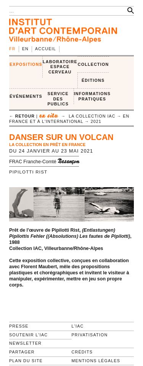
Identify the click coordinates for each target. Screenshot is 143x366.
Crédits (82, 352)
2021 (96, 121)
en (25, 48)
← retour (22, 116)
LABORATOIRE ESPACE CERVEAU (60, 66)
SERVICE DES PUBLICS (58, 98)
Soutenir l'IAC (28, 335)
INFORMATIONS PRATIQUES (92, 96)
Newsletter (25, 343)
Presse (19, 326)
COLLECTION (93, 64)
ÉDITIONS (93, 80)
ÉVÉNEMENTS (26, 96)
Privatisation (90, 335)
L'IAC (78, 326)
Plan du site (26, 360)
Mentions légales (96, 360)
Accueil (45, 48)
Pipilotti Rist (28, 172)
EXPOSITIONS (26, 64)
